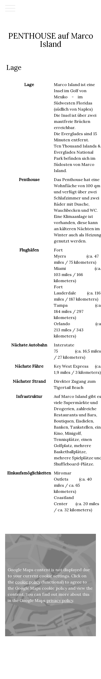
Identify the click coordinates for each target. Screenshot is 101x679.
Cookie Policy (12, 663)
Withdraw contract (40, 663)
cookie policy (27, 582)
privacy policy (59, 600)
